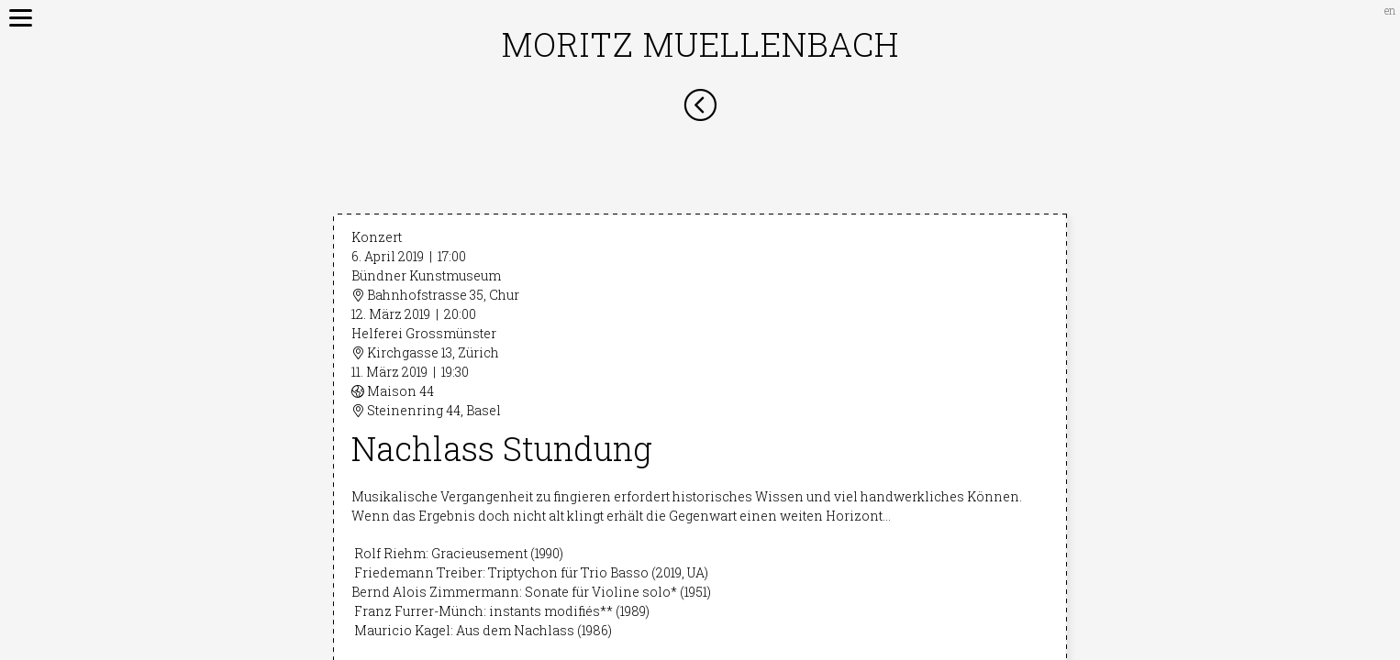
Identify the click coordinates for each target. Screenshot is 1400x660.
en (1389, 10)
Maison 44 (392, 391)
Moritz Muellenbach (700, 44)
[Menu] (14, 14)
